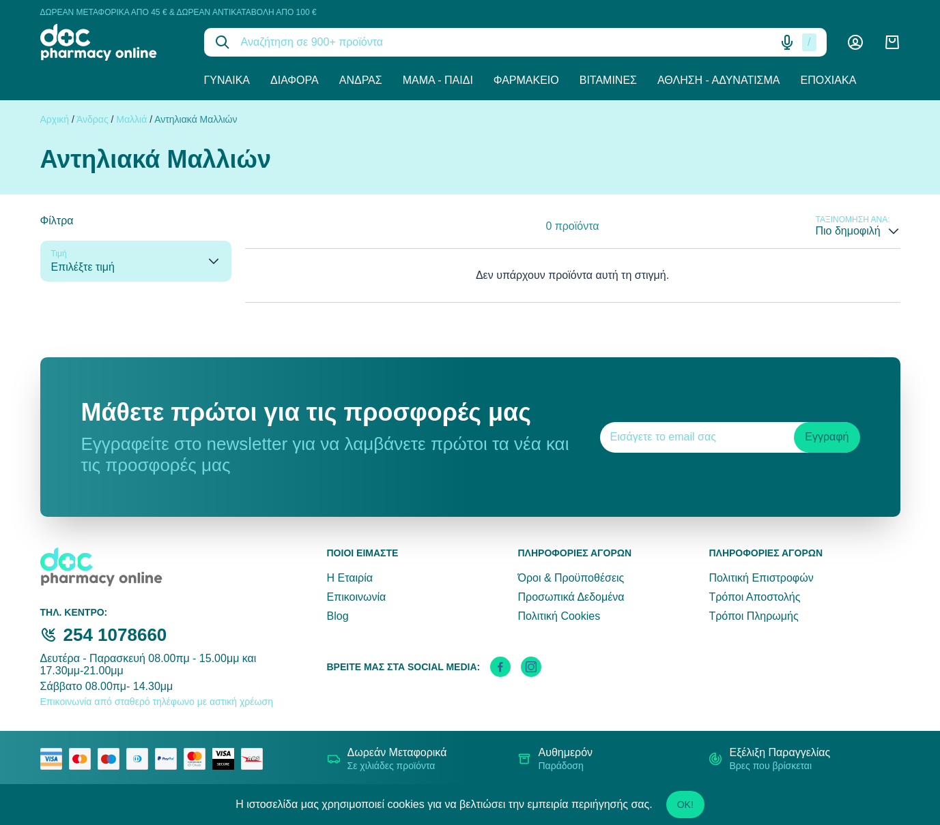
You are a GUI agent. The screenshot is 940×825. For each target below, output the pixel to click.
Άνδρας (360, 80)
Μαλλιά (131, 119)
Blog (338, 616)
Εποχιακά (829, 80)
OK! (685, 804)
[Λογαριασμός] (855, 42)
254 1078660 (115, 635)
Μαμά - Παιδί (438, 80)
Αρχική (55, 119)
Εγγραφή (827, 436)
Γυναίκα (227, 80)
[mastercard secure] (198, 759)
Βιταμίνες (608, 80)
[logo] (112, 42)
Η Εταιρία (350, 578)
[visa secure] (226, 759)
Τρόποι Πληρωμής (753, 616)
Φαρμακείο (526, 80)
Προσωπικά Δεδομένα (570, 597)
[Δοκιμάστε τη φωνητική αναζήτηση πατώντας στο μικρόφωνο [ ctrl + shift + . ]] (787, 42)
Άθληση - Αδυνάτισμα (718, 80)
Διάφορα (294, 80)
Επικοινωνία (356, 597)
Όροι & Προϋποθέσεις (570, 578)
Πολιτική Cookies (558, 616)
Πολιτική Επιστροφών (761, 578)
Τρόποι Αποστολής (754, 597)
